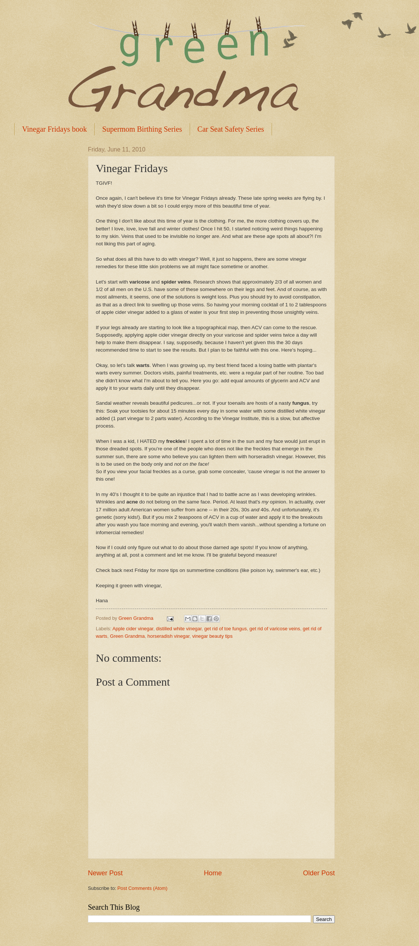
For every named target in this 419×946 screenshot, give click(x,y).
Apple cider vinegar (132, 628)
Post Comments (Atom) (142, 888)
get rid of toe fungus (225, 628)
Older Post (319, 873)
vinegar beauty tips (212, 636)
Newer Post (105, 873)
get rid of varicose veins (275, 628)
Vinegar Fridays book (54, 129)
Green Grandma (127, 636)
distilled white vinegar (179, 628)
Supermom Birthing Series (142, 129)
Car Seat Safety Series (231, 129)
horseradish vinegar (168, 636)
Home (213, 873)
